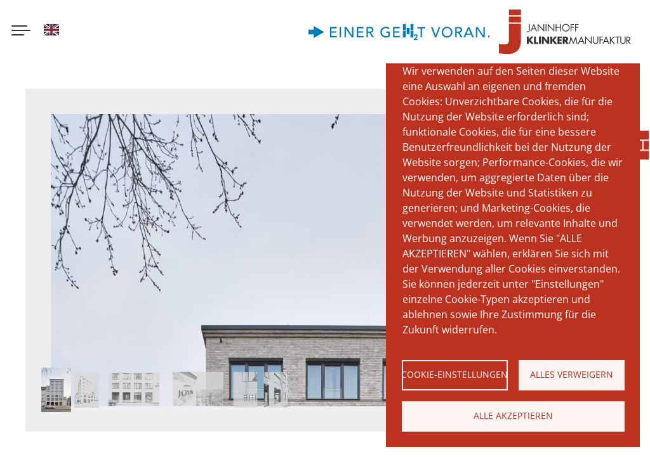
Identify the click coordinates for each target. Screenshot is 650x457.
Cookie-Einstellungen (455, 374)
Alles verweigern (571, 374)
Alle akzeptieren (513, 415)
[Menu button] (21, 31)
